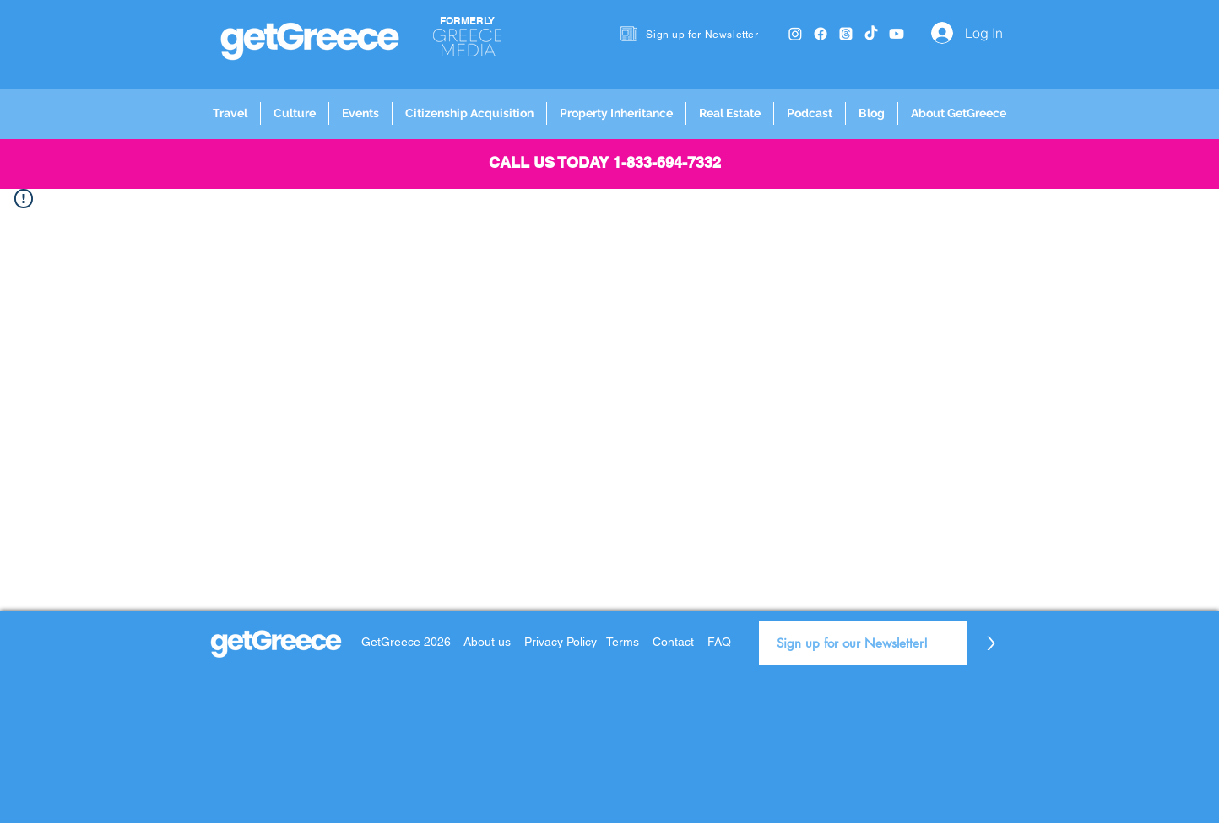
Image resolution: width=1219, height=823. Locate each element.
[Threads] (845, 33)
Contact (673, 641)
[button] (230, 113)
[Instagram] (795, 33)
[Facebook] (820, 33)
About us (487, 641)
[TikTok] (871, 33)
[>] (990, 643)
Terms (622, 641)
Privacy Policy (562, 641)
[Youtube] (896, 33)
